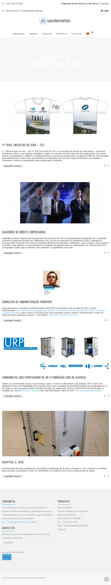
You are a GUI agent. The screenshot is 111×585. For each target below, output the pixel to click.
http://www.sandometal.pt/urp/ (88, 390)
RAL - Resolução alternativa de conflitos (19, 522)
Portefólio (61, 34)
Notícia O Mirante (31, 390)
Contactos (77, 34)
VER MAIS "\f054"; (12, 166)
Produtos (47, 34)
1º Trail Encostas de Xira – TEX (23, 145)
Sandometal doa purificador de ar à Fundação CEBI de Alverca (44, 377)
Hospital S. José (13, 462)
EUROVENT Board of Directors (63, 315)
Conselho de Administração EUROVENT (27, 302)
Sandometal (19, 34)
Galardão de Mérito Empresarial (24, 232)
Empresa (33, 34)
